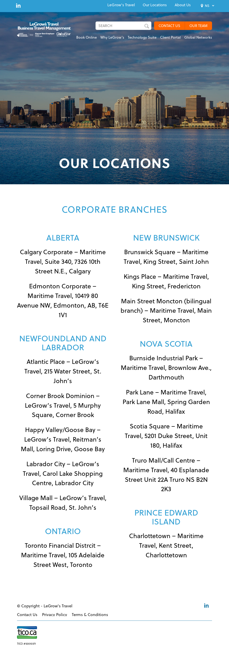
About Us (183, 5)
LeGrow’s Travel (121, 5)
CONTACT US (169, 25)
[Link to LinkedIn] (18, 5)
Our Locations (155, 5)
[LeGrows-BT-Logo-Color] (46, 30)
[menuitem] (121, 5)
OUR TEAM (198, 25)
